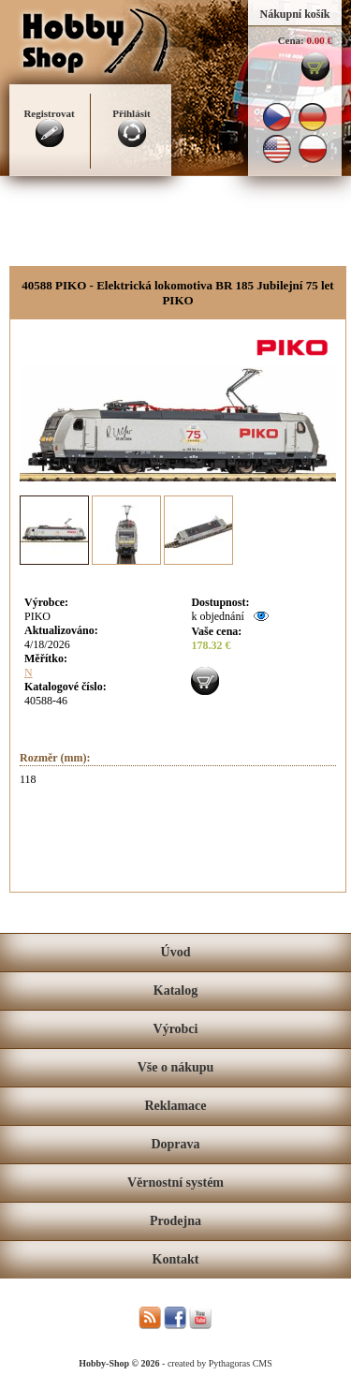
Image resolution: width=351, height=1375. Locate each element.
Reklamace (175, 1106)
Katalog (175, 990)
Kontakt (176, 1259)
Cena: (291, 40)
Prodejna (175, 1221)
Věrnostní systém (175, 1182)
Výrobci (176, 1029)
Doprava (175, 1144)
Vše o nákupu (176, 1067)
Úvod (176, 952)
